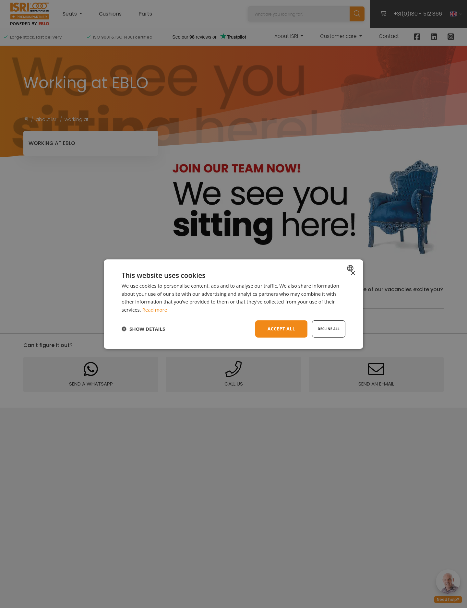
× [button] (352, 273)
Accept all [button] (281, 329)
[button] (143, 328)
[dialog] (233, 304)
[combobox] (351, 268)
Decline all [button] (329, 329)
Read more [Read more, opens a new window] (154, 309)
